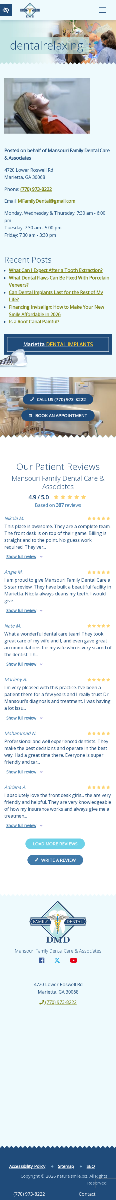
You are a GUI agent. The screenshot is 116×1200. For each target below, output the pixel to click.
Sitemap (66, 1166)
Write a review (55, 860)
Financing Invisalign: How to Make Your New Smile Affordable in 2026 (56, 311)
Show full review (21, 556)
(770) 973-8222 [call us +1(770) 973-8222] (29, 1194)
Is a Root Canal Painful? (34, 321)
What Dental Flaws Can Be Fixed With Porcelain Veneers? (59, 281)
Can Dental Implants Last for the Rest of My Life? (56, 296)
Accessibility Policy (27, 1166)
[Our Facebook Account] (41, 960)
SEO (91, 1166)
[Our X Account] (57, 960)
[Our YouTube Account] (73, 960)
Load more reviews (55, 844)
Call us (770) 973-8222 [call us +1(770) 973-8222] (58, 399)
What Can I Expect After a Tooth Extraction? (56, 270)
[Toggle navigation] (102, 10)
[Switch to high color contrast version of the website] (6, 10)
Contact (87, 1194)
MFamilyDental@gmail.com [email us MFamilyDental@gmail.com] (46, 201)
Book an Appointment (58, 415)
